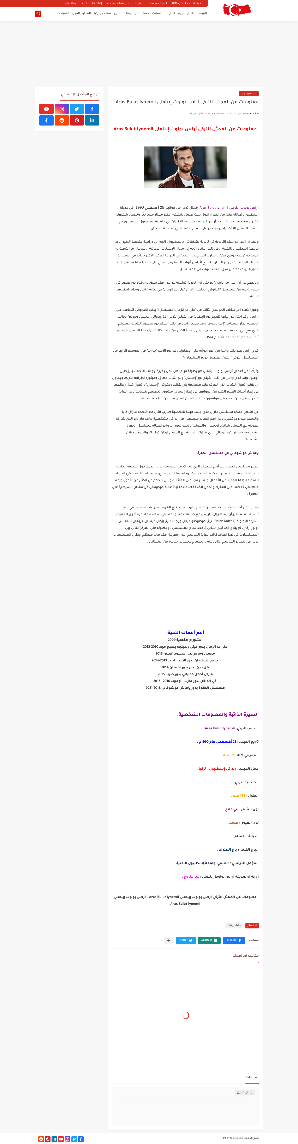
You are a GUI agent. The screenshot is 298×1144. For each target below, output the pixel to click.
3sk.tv (226, 1138)
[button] (234, 940)
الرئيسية (201, 13)
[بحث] (38, 14)
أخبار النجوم (185, 13)
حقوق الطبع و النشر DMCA (187, 3)
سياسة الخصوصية (118, 3)
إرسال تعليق (245, 1092)
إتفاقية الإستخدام (92, 3)
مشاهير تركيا (102, 13)
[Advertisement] (149, 54)
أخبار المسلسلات (163, 13)
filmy (127, 13)
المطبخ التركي (81, 13)
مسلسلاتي (141, 13)
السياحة (64, 13)
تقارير (117, 13)
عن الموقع (71, 3)
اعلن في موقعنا (158, 3)
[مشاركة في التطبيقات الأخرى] (169, 940)
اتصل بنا (139, 3)
